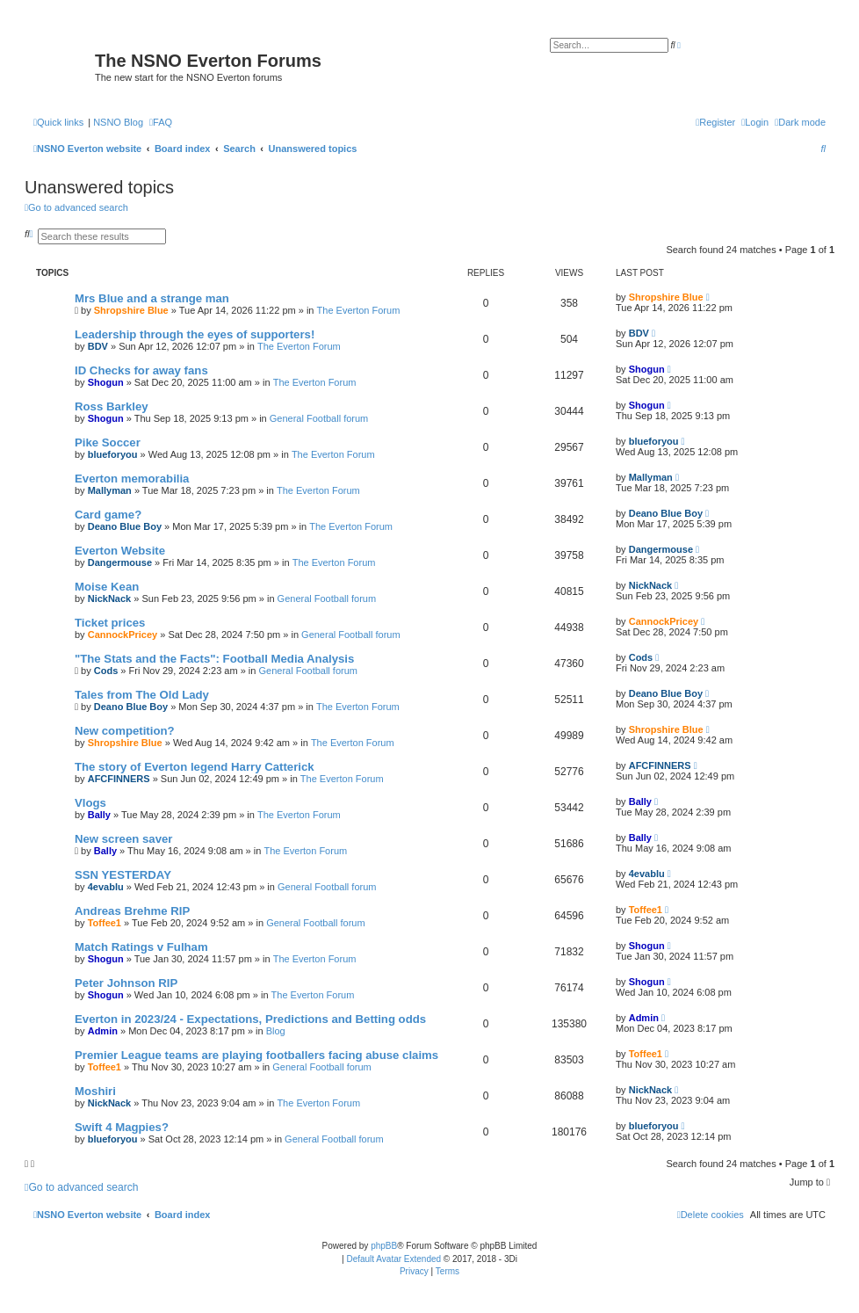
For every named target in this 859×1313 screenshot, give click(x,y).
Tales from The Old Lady (142, 694)
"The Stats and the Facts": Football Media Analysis (214, 658)
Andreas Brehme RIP (132, 911)
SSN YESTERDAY (123, 874)
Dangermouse (120, 562)
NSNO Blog (118, 122)
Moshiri (95, 1091)
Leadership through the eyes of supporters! (194, 334)
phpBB (384, 1246)
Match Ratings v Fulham (141, 947)
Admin (103, 1031)
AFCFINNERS (119, 778)
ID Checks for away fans (141, 370)
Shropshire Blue (131, 310)
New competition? (125, 730)
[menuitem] (160, 122)
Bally (99, 814)
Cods (106, 670)
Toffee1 (104, 923)
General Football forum (319, 418)
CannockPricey (122, 634)
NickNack (110, 598)
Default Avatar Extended (393, 1259)
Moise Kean (107, 586)
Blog (275, 1031)
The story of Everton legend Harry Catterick (194, 766)
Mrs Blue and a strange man (152, 298)
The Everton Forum (359, 310)
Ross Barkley (111, 406)
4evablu (106, 886)
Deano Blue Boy (125, 526)
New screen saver (123, 838)
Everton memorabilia (132, 478)
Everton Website (120, 550)
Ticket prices (110, 622)
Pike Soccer (108, 442)
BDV (98, 346)
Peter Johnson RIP (126, 983)
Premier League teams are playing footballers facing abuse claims (256, 1055)
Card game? (108, 514)
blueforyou (113, 454)
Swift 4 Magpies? (122, 1127)
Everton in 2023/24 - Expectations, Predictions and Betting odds (250, 1019)
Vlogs (90, 802)
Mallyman (110, 490)
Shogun (106, 382)
